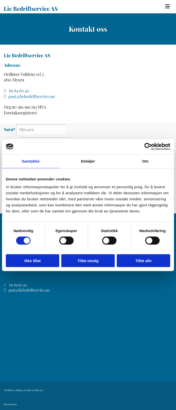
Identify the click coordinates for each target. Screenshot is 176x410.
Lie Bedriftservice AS (31, 8)
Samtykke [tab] (31, 161)
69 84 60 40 (19, 90)
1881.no (39, 390)
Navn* (9, 129)
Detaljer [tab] (88, 161)
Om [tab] (145, 161)
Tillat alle (143, 261)
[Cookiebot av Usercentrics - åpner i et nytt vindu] (148, 146)
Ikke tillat (32, 261)
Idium (19, 390)
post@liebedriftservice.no (31, 96)
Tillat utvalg (87, 261)
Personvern (10, 404)
